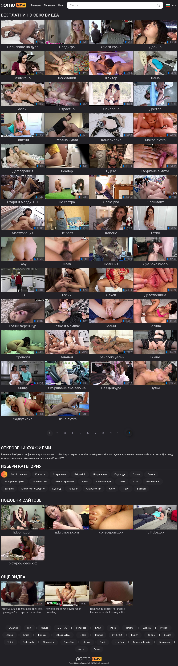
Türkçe (26, 635)
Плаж (122, 481)
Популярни (49, 5)
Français (42, 635)
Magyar (44, 628)
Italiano (151, 635)
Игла (135, 481)
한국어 (10, 642)
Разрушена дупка (15, 481)
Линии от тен (39, 481)
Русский (164, 628)
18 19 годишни (19, 474)
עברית (98, 628)
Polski (113, 628)
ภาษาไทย (119, 642)
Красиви (73, 488)
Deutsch (99, 635)
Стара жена (59, 474)
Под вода (119, 474)
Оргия (136, 474)
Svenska (147, 628)
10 (118, 433)
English (134, 635)
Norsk (103, 642)
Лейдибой (80, 474)
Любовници (153, 481)
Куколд (56, 488)
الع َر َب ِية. (62, 628)
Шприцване (100, 474)
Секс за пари (103, 481)
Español (9, 635)
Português (81, 628)
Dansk (97, 649)
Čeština (167, 635)
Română (130, 628)
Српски (87, 642)
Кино (112, 488)
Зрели (85, 481)
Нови (60, 5)
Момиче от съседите (32, 488)
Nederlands (28, 642)
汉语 (29, 628)
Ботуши (141, 488)
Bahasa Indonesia (141, 642)
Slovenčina (69, 642)
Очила (151, 474)
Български (164, 642)
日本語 (83, 635)
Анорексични (93, 488)
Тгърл (126, 488)
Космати (40, 474)
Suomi (81, 649)
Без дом (9, 488)
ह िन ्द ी (117, 635)
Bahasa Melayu (63, 635)
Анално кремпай (64, 481)
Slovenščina (48, 642)
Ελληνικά (13, 628)
